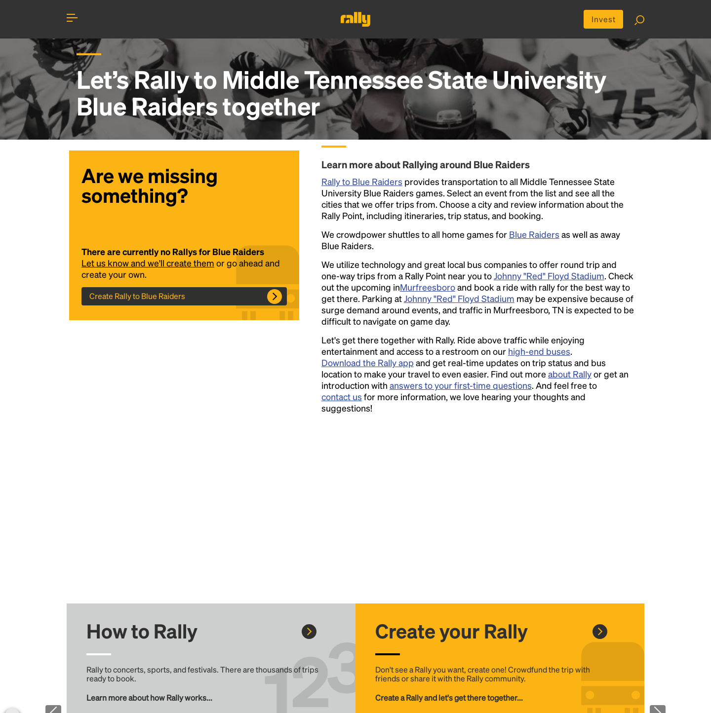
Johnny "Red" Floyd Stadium (549, 275)
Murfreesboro (427, 287)
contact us (341, 396)
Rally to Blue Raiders (361, 181)
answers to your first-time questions (461, 385)
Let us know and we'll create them (147, 262)
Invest (604, 19)
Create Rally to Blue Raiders (137, 296)
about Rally (570, 373)
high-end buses (539, 351)
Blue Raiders (534, 234)
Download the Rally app (367, 362)
